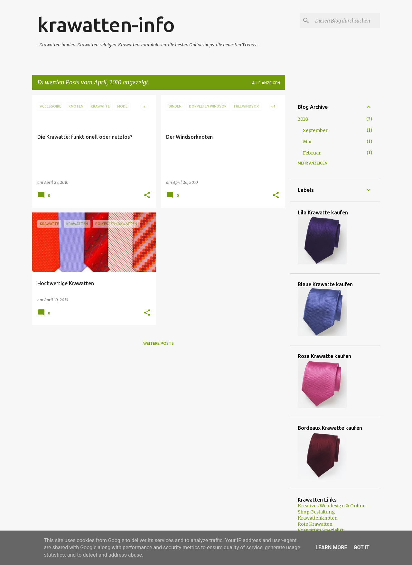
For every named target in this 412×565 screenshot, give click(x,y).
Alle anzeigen (266, 83)
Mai (307, 142)
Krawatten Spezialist (320, 530)
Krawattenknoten (318, 518)
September (315, 130)
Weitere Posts (158, 343)
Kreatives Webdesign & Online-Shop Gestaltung (333, 509)
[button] (147, 195)
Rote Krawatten (315, 524)
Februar (312, 153)
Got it (361, 547)
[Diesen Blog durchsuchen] (346, 20)
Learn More (331, 547)
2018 (303, 119)
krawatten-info (106, 24)
